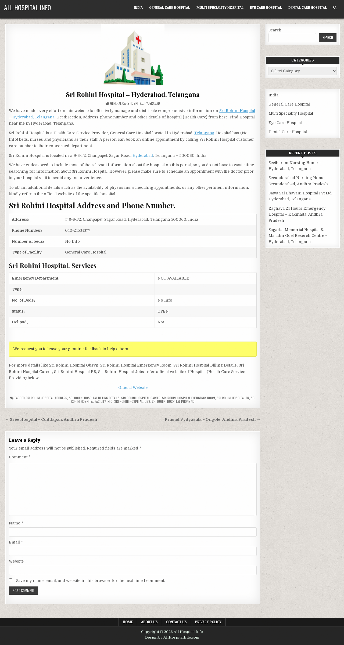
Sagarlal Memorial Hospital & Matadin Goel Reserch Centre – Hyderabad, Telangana (298, 235)
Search (274, 30)
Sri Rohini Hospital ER (233, 398)
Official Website (133, 387)
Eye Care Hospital (266, 7)
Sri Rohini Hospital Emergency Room (188, 398)
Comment (19, 457)
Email (16, 542)
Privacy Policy (208, 622)
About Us (149, 622)
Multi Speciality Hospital (219, 7)
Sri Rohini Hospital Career (140, 398)
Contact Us (176, 622)
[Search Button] (335, 8)
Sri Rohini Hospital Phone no (173, 401)
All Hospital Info (27, 7)
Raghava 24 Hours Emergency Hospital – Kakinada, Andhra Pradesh (296, 214)
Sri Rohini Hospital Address (46, 398)
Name (16, 523)
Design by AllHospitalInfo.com (172, 637)
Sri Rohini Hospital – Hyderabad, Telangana (133, 94)
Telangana (204, 133)
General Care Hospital (169, 7)
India (138, 7)
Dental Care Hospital (307, 7)
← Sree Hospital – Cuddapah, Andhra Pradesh (51, 419)
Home (128, 622)
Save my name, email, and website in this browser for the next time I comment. (90, 580)
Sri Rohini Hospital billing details (94, 398)
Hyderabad (152, 103)
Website (16, 561)
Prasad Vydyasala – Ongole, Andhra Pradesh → (212, 419)
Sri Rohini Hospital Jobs (132, 401)
